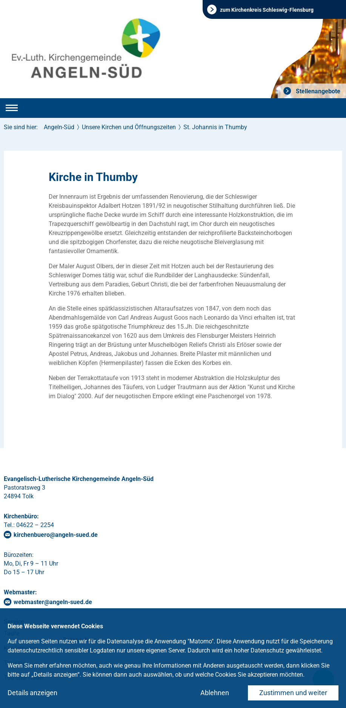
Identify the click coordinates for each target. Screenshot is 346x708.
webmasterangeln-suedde (53, 602)
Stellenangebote (317, 91)
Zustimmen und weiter (293, 693)
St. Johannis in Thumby (215, 127)
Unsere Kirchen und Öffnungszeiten (129, 127)
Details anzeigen (32, 693)
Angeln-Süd (59, 127)
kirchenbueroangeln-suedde (56, 534)
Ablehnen (214, 693)
